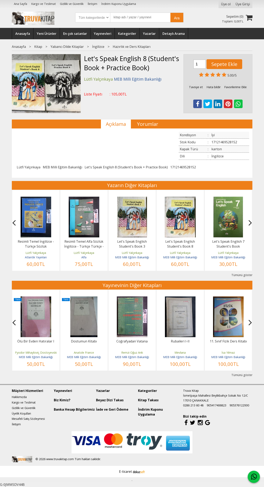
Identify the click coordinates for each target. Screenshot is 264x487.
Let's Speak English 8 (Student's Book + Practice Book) (126, 167)
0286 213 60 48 (193, 405)
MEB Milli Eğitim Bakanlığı (62, 167)
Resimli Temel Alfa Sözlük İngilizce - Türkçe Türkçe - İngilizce (84, 246)
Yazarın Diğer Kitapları (132, 185)
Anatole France (84, 352)
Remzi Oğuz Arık (132, 352)
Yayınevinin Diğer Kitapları (132, 285)
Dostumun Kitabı (84, 341)
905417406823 (216, 405)
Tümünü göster (241, 275)
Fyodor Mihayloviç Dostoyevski (36, 352)
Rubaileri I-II (180, 341)
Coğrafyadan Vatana (132, 341)
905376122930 (239, 405)
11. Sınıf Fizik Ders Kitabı (228, 341)
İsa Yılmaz (228, 352)
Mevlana (180, 352)
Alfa (83, 257)
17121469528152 (183, 167)
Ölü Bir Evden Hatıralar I (35, 341)
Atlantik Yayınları (36, 257)
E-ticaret (125, 471)
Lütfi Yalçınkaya (28, 167)
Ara (177, 18)
